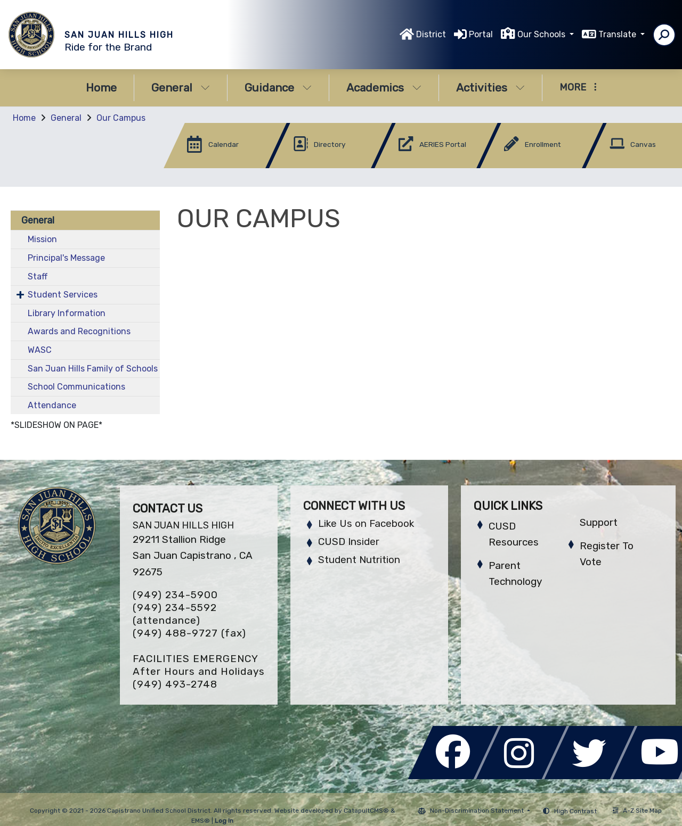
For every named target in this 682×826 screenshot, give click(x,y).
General (180, 87)
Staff (37, 276)
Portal (481, 34)
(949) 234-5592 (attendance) (175, 613)
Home (101, 87)
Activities (490, 87)
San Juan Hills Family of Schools (93, 369)
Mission (42, 239)
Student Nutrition (359, 560)
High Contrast (575, 811)
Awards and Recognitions (79, 331)
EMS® (200, 820)
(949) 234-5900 (175, 595)
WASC (40, 350)
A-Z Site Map (637, 810)
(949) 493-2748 (175, 684)
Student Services (63, 295)
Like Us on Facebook (366, 523)
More (578, 87)
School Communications (76, 387)
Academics (383, 87)
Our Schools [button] (542, 34)
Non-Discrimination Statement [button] (477, 810)
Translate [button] (618, 34)
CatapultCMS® (366, 810)
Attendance (52, 405)
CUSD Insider (348, 541)
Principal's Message (66, 258)
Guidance (278, 87)
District (431, 34)
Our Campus (120, 118)
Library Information (66, 313)
